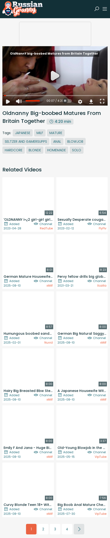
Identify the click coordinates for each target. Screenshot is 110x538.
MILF (40, 132)
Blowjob (75, 141)
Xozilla (101, 285)
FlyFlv (102, 228)
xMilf (50, 285)
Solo (76, 150)
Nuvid (48, 342)
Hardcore (13, 150)
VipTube (100, 457)
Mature (55, 132)
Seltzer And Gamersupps (26, 141)
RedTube (46, 228)
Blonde (35, 150)
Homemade (56, 150)
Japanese (22, 132)
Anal (57, 141)
